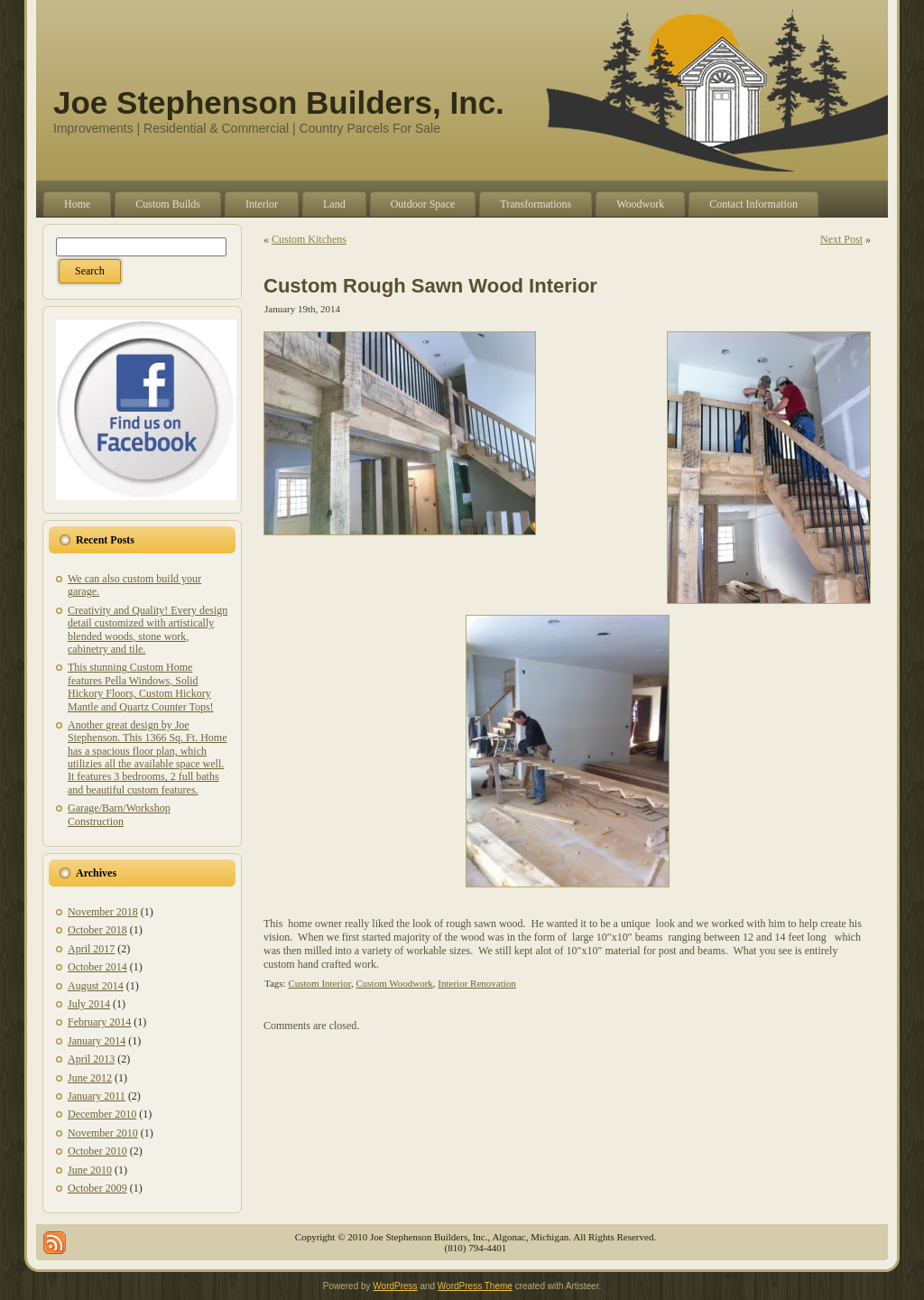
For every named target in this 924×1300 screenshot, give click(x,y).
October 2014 (97, 967)
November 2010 (103, 1133)
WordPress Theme (475, 1286)
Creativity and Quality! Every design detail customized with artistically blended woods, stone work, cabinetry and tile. (147, 629)
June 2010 (90, 1170)
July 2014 (89, 1004)
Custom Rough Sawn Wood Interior (430, 285)
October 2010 (97, 1151)
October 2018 (97, 930)
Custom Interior (319, 983)
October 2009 (97, 1188)
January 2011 (96, 1096)
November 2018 (103, 911)
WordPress (395, 1286)
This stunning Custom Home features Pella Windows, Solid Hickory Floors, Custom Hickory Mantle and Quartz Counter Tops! (141, 686)
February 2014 (99, 1022)
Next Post (841, 239)
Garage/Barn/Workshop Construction (119, 814)
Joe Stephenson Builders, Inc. (278, 102)
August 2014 (96, 986)
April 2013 (91, 1059)
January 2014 (96, 1041)
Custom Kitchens (309, 239)
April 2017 (91, 948)
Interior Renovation (476, 983)
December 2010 (102, 1114)
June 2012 (90, 1078)
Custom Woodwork (394, 983)
